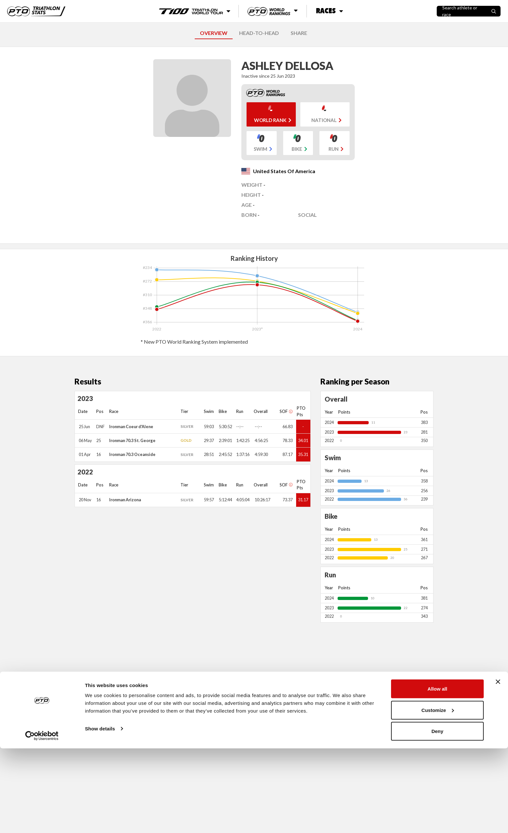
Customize (437, 794)
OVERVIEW (213, 33)
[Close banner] (498, 766)
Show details (100, 813)
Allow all (437, 773)
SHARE (299, 33)
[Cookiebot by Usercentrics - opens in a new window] (42, 820)
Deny (438, 815)
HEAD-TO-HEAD (259, 33)
